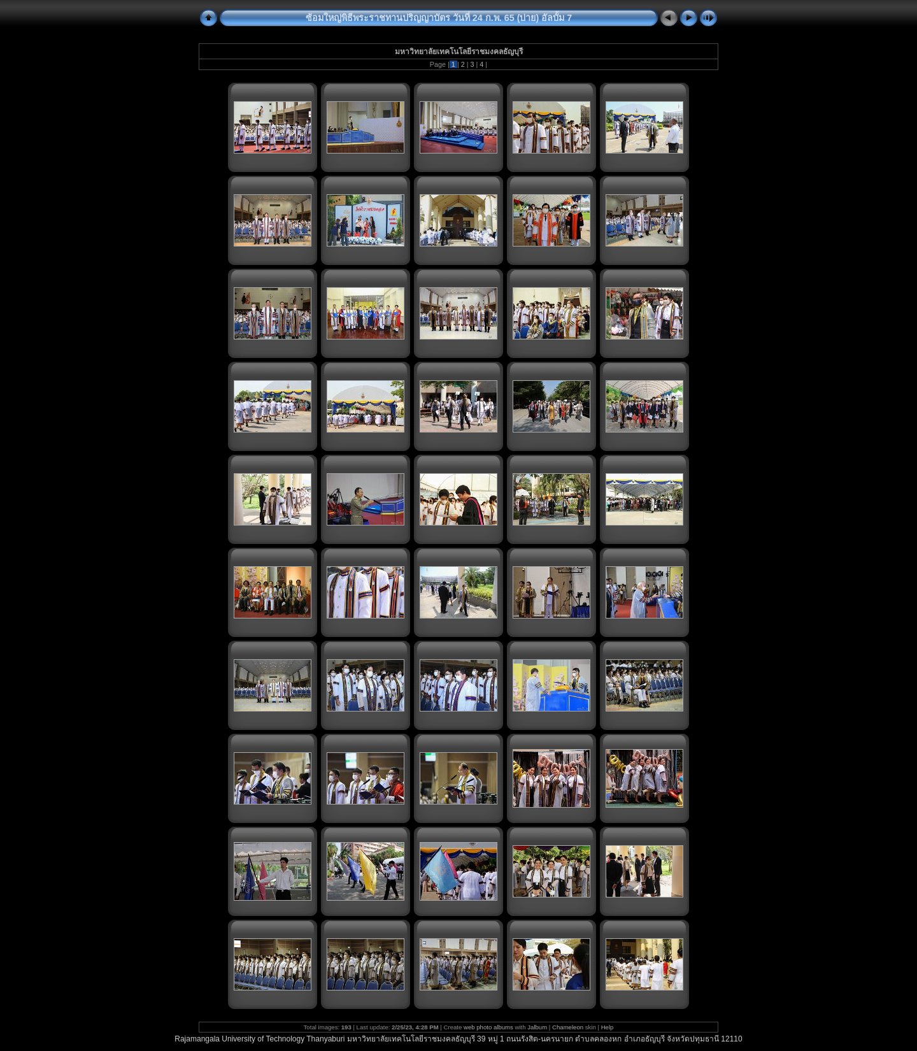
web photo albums (488, 1027)
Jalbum (537, 1027)
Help (607, 1027)
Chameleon (567, 1027)
